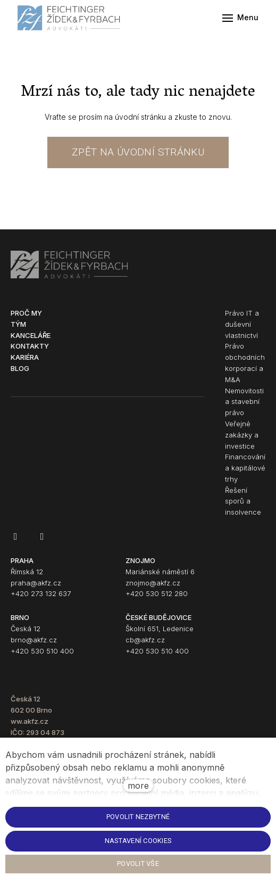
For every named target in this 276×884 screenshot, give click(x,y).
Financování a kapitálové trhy (245, 467)
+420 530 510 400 (42, 651)
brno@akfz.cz (34, 639)
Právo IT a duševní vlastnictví (242, 324)
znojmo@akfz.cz (153, 583)
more (138, 785)
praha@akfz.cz (36, 583)
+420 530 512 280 (157, 593)
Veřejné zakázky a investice (241, 434)
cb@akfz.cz (145, 639)
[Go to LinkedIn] (42, 536)
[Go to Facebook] (15, 536)
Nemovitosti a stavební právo (244, 401)
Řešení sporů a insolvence (243, 501)
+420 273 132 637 (41, 593)
